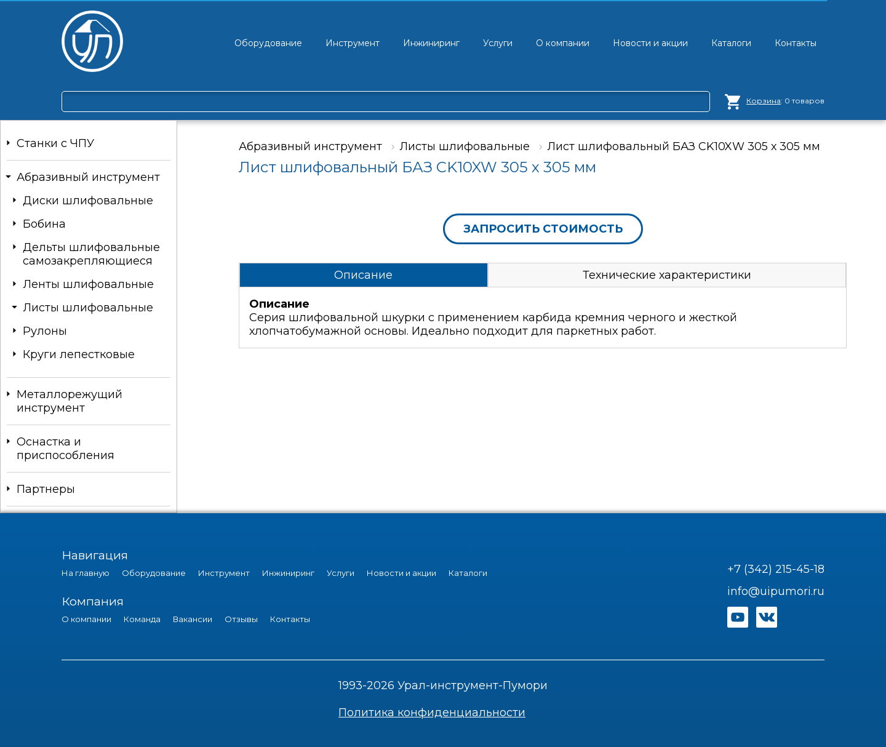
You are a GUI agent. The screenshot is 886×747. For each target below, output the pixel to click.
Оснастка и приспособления (65, 448)
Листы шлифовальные (88, 307)
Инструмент (224, 573)
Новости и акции (401, 573)
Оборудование (154, 573)
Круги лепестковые (79, 354)
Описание (363, 275)
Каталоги (468, 573)
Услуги (340, 573)
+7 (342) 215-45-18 (775, 569)
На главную (86, 573)
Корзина (763, 100)
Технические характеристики (667, 275)
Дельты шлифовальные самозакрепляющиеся (91, 254)
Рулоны (45, 331)
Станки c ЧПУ (55, 143)
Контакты (290, 619)
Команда (142, 619)
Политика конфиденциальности (431, 712)
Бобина (44, 224)
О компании (86, 619)
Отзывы (241, 619)
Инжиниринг (288, 573)
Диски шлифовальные (88, 200)
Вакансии (192, 619)
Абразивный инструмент (88, 177)
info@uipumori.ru (775, 591)
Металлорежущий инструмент (69, 401)
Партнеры (46, 489)
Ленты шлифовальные (88, 284)
